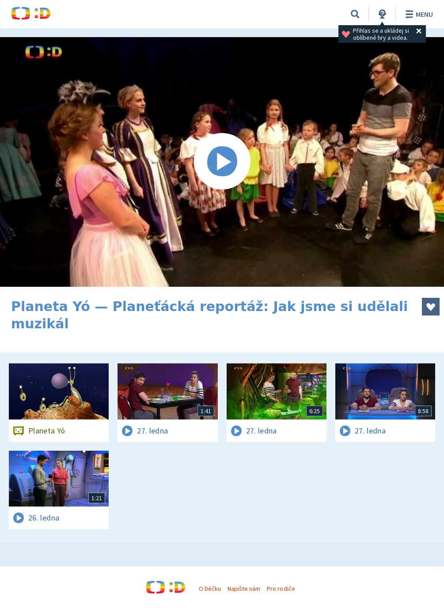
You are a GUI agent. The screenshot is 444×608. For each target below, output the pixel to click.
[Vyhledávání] (355, 14)
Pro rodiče (281, 589)
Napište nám (244, 589)
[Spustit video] (222, 162)
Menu (417, 14)
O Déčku (210, 589)
